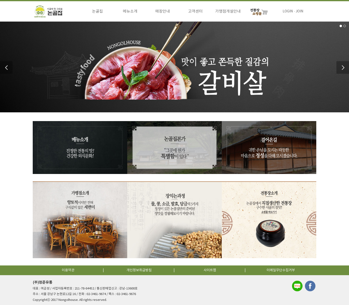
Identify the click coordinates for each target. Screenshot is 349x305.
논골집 (97, 11)
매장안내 (162, 11)
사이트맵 (210, 269)
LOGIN (288, 11)
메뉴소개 (130, 11)
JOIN (299, 11)
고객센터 (195, 11)
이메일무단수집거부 (281, 269)
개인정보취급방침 (139, 269)
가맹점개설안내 (228, 11)
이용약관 (68, 269)
